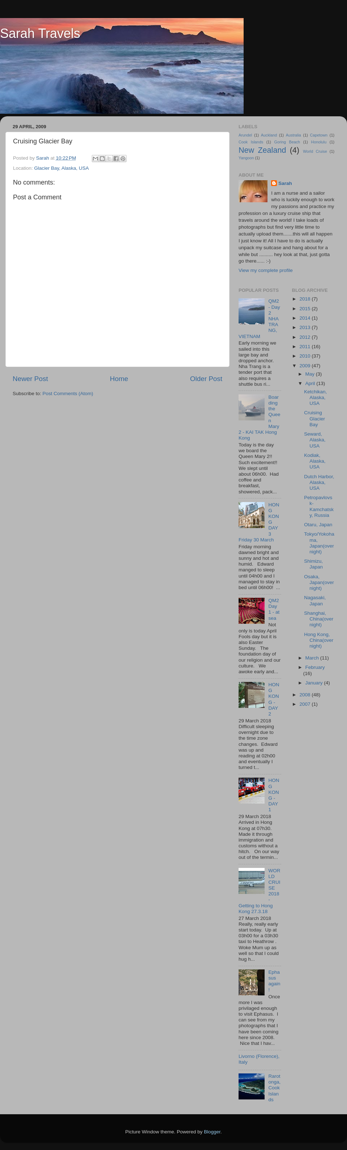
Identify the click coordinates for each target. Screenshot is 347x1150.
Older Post (206, 378)
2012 (305, 337)
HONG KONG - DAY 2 (273, 699)
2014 (305, 318)
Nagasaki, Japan (315, 600)
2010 (305, 356)
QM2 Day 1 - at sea (273, 609)
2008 (305, 694)
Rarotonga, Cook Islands (274, 1087)
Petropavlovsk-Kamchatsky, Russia (319, 506)
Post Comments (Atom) (68, 393)
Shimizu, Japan (313, 564)
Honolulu (319, 142)
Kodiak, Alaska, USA (314, 461)
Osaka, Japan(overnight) (319, 582)
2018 (305, 299)
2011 (305, 346)
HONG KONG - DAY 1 (273, 795)
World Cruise (315, 151)
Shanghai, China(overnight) (318, 618)
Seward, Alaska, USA (314, 439)
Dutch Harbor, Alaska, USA (319, 482)
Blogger (212, 1131)
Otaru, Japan (318, 524)
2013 (305, 327)
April (311, 383)
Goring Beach (287, 142)
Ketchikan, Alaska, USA (315, 397)
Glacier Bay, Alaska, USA (61, 168)
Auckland (269, 135)
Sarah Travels (40, 33)
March (312, 658)
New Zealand (262, 150)
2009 (305, 365)
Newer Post (30, 378)
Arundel (245, 135)
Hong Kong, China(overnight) (318, 640)
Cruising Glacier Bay (314, 418)
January (314, 683)
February (315, 667)
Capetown (318, 135)
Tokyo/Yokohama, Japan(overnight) (319, 542)
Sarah (285, 183)
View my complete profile (266, 270)
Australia (293, 135)
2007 (305, 704)
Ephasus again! (274, 981)
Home (119, 378)
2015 (305, 308)
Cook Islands (251, 142)
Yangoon (246, 158)
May (310, 374)
